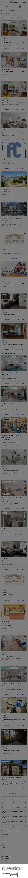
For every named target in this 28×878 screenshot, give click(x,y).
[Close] (26, 866)
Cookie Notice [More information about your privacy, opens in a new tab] (15, 873)
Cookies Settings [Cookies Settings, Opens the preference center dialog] (13, 875)
